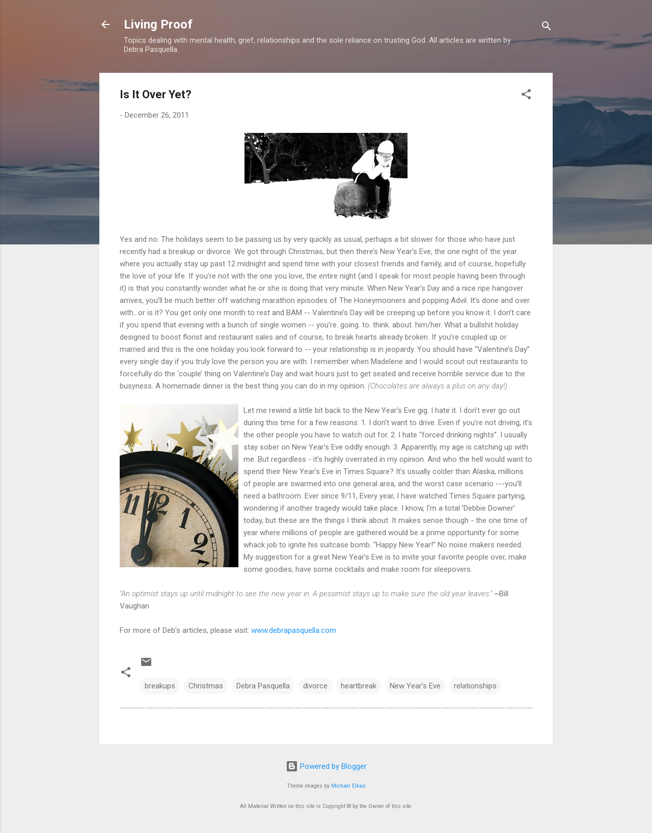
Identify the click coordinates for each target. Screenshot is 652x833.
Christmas (205, 685)
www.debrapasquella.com (292, 630)
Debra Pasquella (263, 685)
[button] (526, 96)
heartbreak (358, 685)
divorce (315, 685)
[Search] (546, 27)
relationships (475, 685)
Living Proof (158, 24)
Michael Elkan (348, 786)
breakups (160, 685)
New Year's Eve (415, 685)
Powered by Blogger (326, 766)
